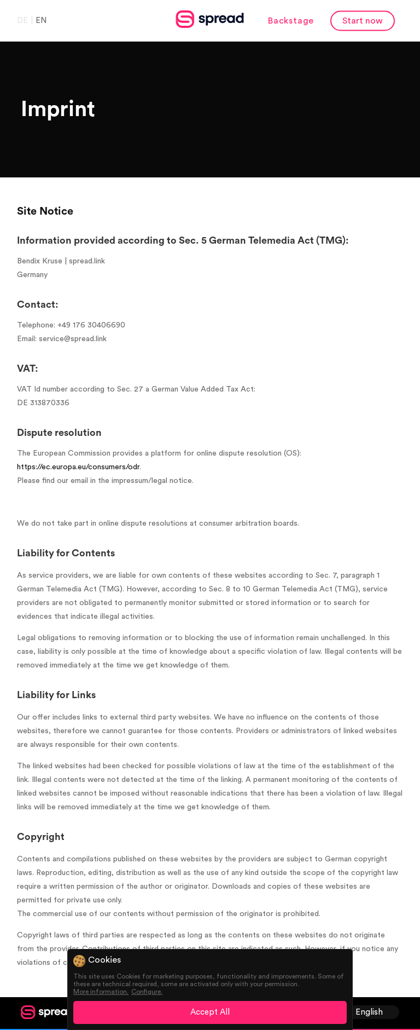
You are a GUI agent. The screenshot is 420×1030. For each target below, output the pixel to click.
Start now (362, 20)
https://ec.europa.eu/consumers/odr (78, 467)
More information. (101, 991)
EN (41, 20)
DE (22, 20)
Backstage (291, 20)
